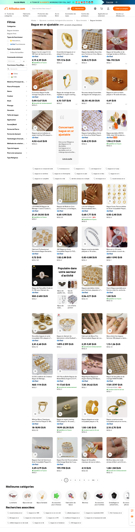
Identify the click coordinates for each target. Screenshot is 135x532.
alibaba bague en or (72, 513)
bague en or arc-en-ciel (52, 513)
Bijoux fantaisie (81, 20)
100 (93, 480)
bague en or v (79, 169)
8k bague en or (13, 518)
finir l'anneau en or (115, 513)
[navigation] (17, 250)
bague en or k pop (112, 169)
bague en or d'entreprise (61, 174)
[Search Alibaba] (48, 8)
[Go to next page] (98, 480)
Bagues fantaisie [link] (96, 20)
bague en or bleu (97, 174)
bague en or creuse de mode (43, 169)
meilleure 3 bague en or (71, 518)
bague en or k (113, 174)
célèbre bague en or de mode (17, 523)
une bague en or (95, 169)
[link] (132, 510)
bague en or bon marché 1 (32, 518)
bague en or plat (80, 174)
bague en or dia (59, 179)
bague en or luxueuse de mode (95, 518)
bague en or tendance (56, 523)
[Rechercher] (78, 8)
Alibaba (33, 20)
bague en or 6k (38, 523)
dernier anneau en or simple (79, 179)
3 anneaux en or (63, 169)
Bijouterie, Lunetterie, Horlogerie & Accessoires (56, 20)
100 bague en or (75, 523)
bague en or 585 (33, 513)
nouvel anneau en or (117, 179)
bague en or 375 (52, 518)
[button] (68, 8)
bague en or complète (41, 179)
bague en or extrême (40, 174)
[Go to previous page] (62, 480)
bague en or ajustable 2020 (94, 513)
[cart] (102, 9)
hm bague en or (100, 179)
